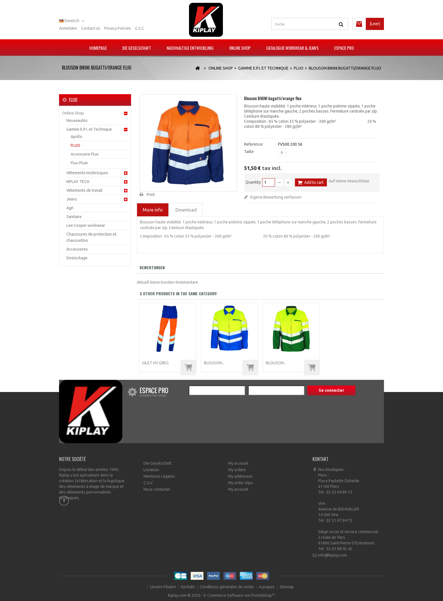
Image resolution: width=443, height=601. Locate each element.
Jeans (71, 199)
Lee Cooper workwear (85, 225)
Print (151, 194)
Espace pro (344, 48)
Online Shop (240, 48)
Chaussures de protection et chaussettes (91, 237)
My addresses (240, 476)
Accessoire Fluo (85, 154)
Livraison (151, 470)
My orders (237, 470)
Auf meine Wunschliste (349, 181)
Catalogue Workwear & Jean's (292, 48)
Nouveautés (77, 120)
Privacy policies (117, 28)
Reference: (253, 144)
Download (186, 209)
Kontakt (188, 587)
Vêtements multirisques (87, 173)
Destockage (77, 258)
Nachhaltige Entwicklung (190, 48)
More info (153, 209)
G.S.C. (140, 28)
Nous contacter (157, 489)
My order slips (240, 483)
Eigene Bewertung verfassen (275, 197)
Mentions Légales (159, 476)
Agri (69, 208)
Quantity (253, 182)
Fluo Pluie (79, 163)
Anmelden (68, 28)
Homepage (98, 48)
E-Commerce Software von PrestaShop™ (239, 595)
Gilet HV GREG (155, 363)
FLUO (75, 145)
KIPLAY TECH (77, 181)
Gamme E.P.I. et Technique (89, 129)
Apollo (76, 136)
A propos (267, 587)
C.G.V (148, 483)
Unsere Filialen (163, 587)
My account (238, 463)
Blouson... (214, 363)
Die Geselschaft (136, 48)
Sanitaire (74, 216)
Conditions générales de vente (227, 587)
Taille (249, 151)
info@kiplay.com (332, 555)
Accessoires (77, 249)
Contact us (90, 28)
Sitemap (287, 587)
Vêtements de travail (84, 190)
